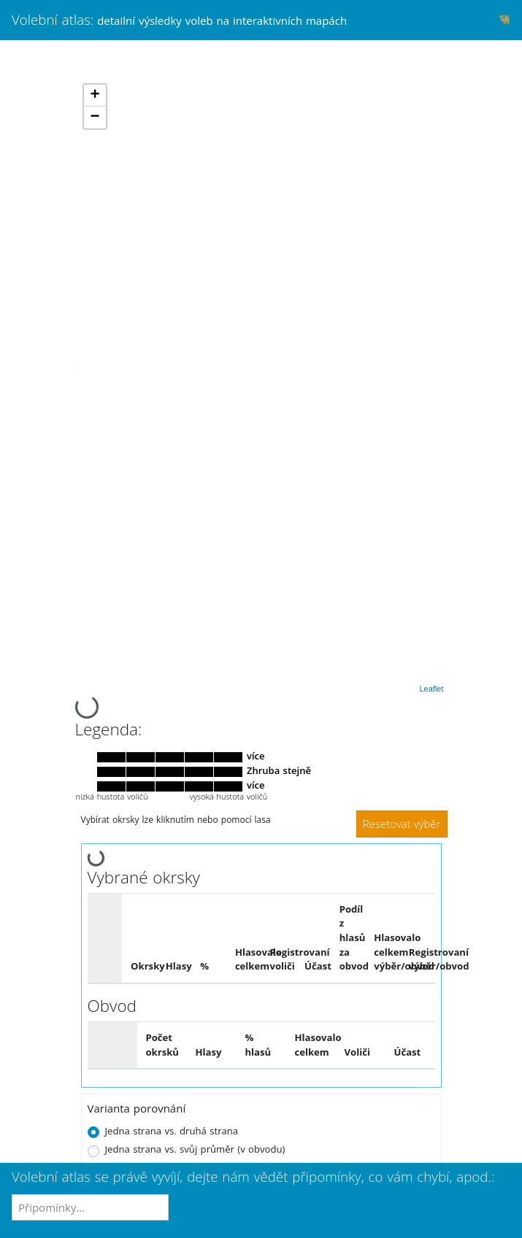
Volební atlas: (179, 19)
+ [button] (94, 96)
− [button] (94, 117)
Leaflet (431, 688)
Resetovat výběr (402, 823)
